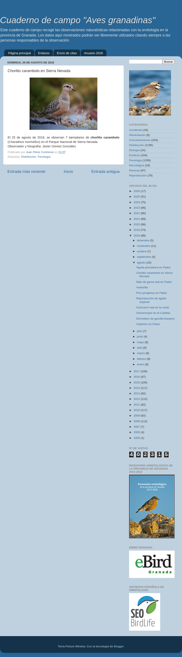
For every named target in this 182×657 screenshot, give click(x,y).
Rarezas (134, 170)
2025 (137, 196)
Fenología (44, 156)
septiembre (144, 256)
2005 (137, 437)
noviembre (144, 245)
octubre (142, 251)
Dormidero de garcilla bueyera (155, 318)
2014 (137, 388)
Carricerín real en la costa (152, 307)
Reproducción (138, 175)
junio (140, 336)
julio (140, 331)
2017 (137, 371)
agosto (141, 262)
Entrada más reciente (26, 171)
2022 (137, 213)
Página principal (19, 53)
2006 (137, 432)
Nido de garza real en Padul (154, 281)
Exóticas (134, 155)
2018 (137, 235)
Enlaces (43, 53)
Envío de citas (67, 53)
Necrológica (136, 165)
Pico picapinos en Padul (151, 292)
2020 (137, 224)
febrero (142, 358)
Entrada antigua (105, 171)
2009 (137, 415)
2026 (137, 191)
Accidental (135, 130)
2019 (137, 229)
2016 (137, 376)
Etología (134, 150)
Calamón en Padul (148, 324)
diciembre (143, 240)
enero (141, 364)
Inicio (68, 171)
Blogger (119, 646)
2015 (137, 382)
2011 (137, 404)
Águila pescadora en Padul (153, 267)
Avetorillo (142, 287)
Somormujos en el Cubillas (153, 312)
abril (140, 347)
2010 (137, 410)
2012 (137, 398)
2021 (137, 218)
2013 (137, 393)
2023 (137, 207)
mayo (141, 342)
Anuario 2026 (93, 53)
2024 (137, 202)
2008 (137, 421)
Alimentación (137, 135)
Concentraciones (139, 140)
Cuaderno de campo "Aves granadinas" (77, 20)
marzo (141, 353)
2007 (137, 426)
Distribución (28, 156)
